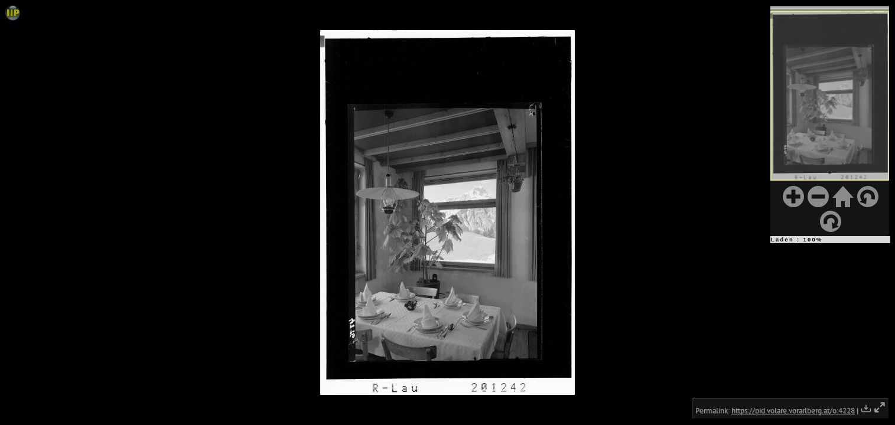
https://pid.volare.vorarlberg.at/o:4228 (793, 411)
